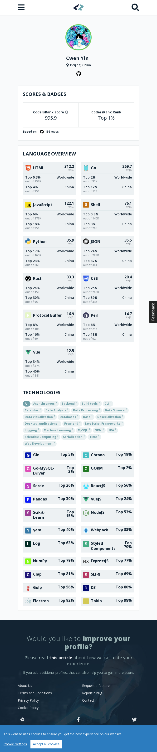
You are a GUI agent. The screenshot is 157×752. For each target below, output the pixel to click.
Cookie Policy (28, 707)
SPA (112, 429)
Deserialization (110, 416)
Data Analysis (56, 410)
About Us (25, 685)
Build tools (91, 403)
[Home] (79, 7)
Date (88, 416)
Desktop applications (42, 423)
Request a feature (96, 685)
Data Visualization (40, 416)
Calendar (33, 410)
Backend (69, 403)
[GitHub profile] (78, 73)
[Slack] (22, 720)
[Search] (135, 7)
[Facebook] (78, 720)
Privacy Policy (28, 700)
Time (94, 436)
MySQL (84, 429)
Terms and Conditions (35, 693)
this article (60, 657)
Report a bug (92, 693)
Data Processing (86, 410)
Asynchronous (45, 403)
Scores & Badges (44, 94)
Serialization (74, 436)
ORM (99, 429)
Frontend (72, 423)
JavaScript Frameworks (104, 423)
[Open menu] (21, 7)
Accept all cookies (46, 744)
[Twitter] (134, 720)
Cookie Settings (15, 744)
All (27, 404)
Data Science (116, 410)
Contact (88, 700)
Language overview (49, 153)
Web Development (40, 443)
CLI (108, 403)
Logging (32, 429)
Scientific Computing (41, 436)
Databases (69, 416)
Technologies (41, 392)
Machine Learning (58, 429)
